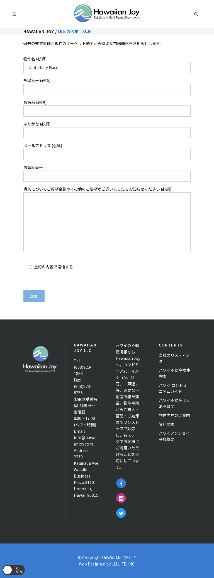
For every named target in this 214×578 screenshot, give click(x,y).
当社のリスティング (174, 358)
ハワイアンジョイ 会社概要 (174, 436)
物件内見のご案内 (174, 415)
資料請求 (166, 424)
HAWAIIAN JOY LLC (119, 557)
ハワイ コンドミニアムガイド (173, 388)
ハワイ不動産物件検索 (174, 373)
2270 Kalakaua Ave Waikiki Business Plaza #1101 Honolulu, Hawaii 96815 (86, 476)
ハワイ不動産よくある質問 (174, 403)
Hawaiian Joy (38, 31)
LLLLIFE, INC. (123, 564)
